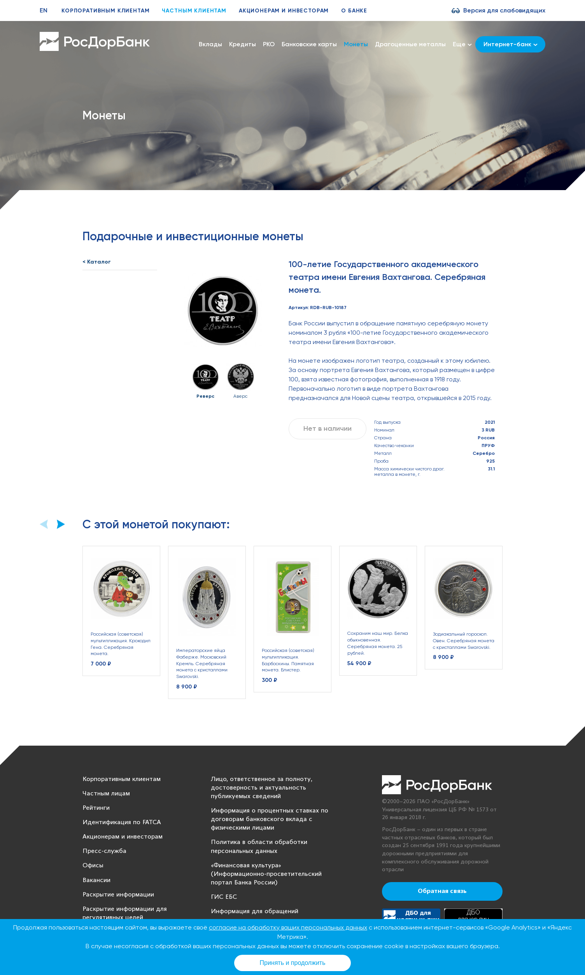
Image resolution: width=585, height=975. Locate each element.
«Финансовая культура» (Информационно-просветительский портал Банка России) (266, 874)
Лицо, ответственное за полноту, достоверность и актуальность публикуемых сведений (261, 788)
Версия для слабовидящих (504, 10)
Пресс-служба (104, 851)
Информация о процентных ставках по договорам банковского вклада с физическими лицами (269, 819)
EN (43, 10)
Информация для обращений (254, 911)
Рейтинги (96, 808)
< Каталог (96, 262)
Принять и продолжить (293, 962)
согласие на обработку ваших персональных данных (288, 927)
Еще (462, 44)
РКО (269, 44)
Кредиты (242, 44)
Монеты (356, 44)
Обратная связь (442, 891)
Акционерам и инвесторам (284, 10)
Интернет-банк (510, 44)
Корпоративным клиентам (105, 10)
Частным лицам (106, 793)
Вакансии (96, 880)
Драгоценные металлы (410, 44)
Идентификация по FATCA (121, 822)
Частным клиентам (194, 10)
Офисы (92, 865)
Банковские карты (309, 44)
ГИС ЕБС (224, 897)
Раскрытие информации (118, 894)
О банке (354, 10)
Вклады (210, 44)
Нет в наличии (327, 428)
